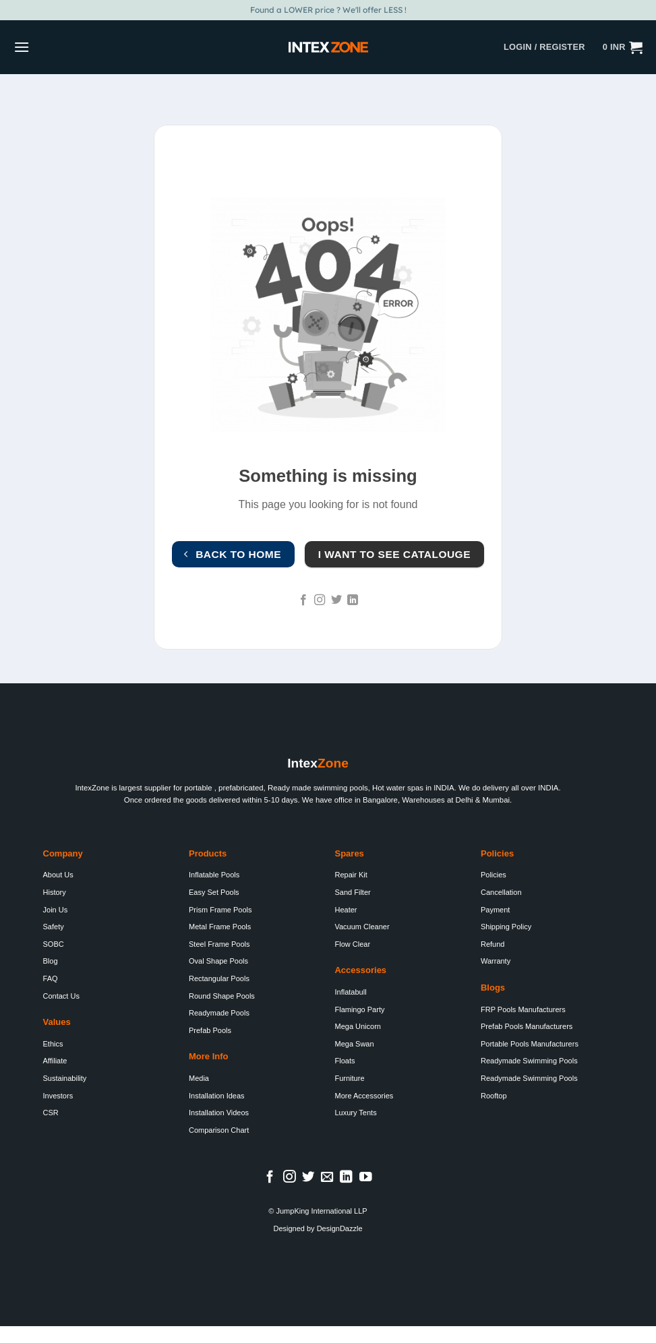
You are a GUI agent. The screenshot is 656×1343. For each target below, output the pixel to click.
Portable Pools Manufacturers (529, 1044)
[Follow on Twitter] (336, 600)
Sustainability (65, 1078)
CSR (51, 1112)
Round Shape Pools (222, 996)
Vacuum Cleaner (361, 927)
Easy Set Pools (214, 892)
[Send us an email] (327, 1177)
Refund (492, 944)
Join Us (55, 910)
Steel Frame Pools (219, 944)
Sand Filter (352, 892)
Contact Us (61, 996)
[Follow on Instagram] (319, 600)
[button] (21, 46)
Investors (58, 1096)
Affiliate (55, 1061)
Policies (493, 875)
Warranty (495, 961)
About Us (58, 875)
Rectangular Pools (219, 978)
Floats (344, 1061)
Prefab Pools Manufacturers (526, 1026)
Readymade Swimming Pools (529, 1061)
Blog (50, 961)
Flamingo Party (359, 1009)
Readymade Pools (219, 1013)
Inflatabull (350, 992)
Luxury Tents (355, 1112)
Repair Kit (350, 875)
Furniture (349, 1078)
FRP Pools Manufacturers (523, 1009)
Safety (53, 927)
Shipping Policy (506, 927)
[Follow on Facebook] (303, 600)
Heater (345, 910)
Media (199, 1078)
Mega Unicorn (357, 1026)
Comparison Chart (219, 1130)
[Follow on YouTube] (365, 1177)
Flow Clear (352, 944)
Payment (495, 910)
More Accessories (363, 1096)
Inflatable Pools (214, 875)
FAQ (50, 978)
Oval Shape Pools (218, 961)
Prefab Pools (210, 1030)
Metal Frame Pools (220, 927)
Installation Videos (219, 1112)
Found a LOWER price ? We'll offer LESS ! (328, 10)
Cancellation (501, 892)
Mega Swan (354, 1044)
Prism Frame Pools (220, 910)
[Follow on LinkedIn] (352, 600)
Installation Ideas (217, 1096)
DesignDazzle (340, 1228)
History (54, 892)
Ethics (53, 1044)
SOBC (53, 944)
